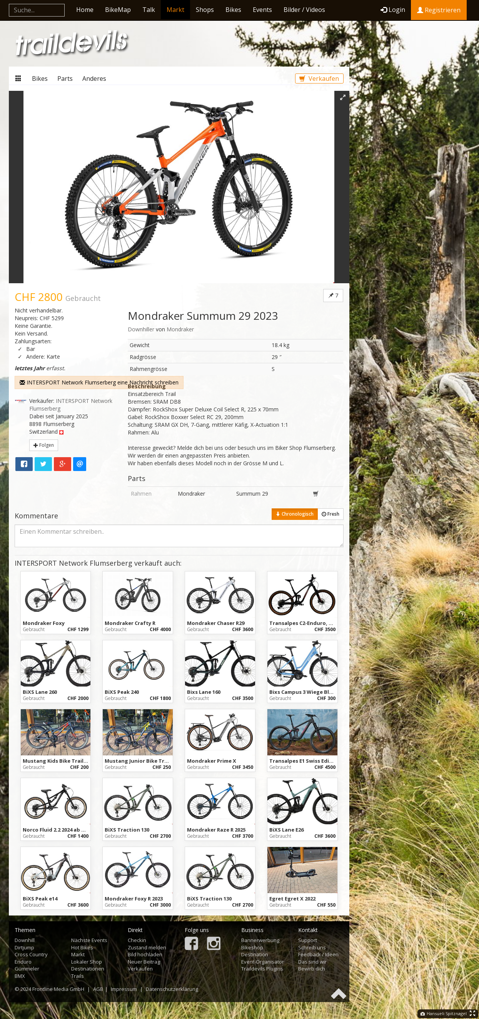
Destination (254, 954)
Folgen (43, 445)
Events (262, 9)
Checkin (137, 940)
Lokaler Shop (86, 961)
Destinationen (87, 968)
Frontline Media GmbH (58, 989)
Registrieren (439, 10)
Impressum (124, 989)
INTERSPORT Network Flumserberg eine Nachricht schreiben (99, 382)
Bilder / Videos (304, 9)
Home (84, 9)
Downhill (25, 940)
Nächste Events (89, 940)
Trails (77, 975)
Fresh (330, 514)
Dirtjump (24, 947)
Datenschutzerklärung (172, 989)
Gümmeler (27, 968)
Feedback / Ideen (318, 954)
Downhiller (141, 329)
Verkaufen (319, 78)
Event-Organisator (262, 961)
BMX (20, 975)
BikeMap (118, 9)
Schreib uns (312, 947)
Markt (175, 9)
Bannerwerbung (260, 940)
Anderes (94, 78)
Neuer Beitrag (144, 961)
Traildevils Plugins (262, 968)
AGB (98, 989)
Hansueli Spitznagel (444, 1013)
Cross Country (31, 954)
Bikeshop (252, 947)
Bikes (233, 9)
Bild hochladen (145, 954)
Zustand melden (147, 947)
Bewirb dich (311, 968)
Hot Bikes (82, 947)
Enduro (23, 961)
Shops (205, 9)
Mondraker (180, 329)
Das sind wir (312, 961)
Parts (65, 78)
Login (393, 9)
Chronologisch (295, 514)
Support (307, 940)
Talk (148, 9)
